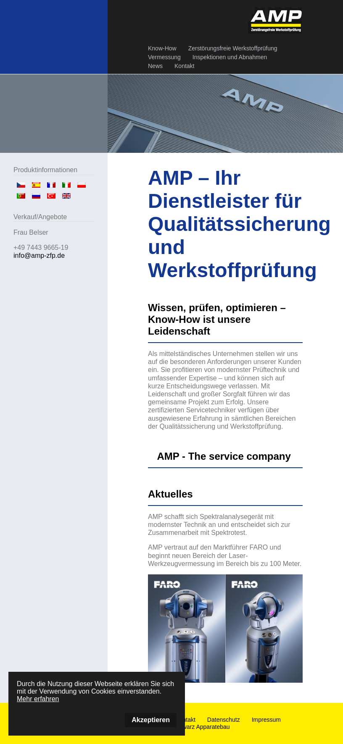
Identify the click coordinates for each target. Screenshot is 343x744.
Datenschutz (223, 719)
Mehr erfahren (38, 698)
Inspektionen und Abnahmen (230, 57)
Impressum (266, 719)
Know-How (162, 48)
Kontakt (184, 66)
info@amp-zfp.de (39, 255)
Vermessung (164, 57)
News (155, 66)
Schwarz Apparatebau (201, 726)
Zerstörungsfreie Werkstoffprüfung (232, 48)
